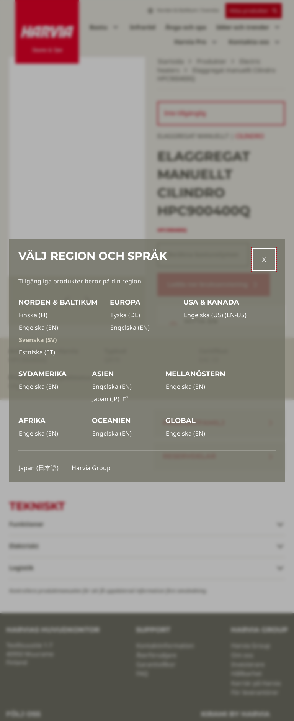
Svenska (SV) (38, 340)
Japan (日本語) (39, 468)
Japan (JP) (110, 399)
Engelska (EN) (38, 327)
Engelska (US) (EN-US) (215, 315)
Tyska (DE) (125, 315)
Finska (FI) (33, 315)
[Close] (264, 259)
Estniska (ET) (37, 352)
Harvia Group (91, 468)
